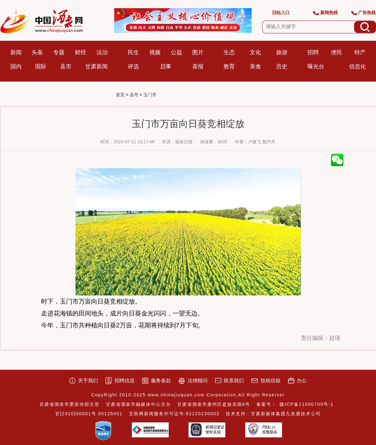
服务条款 (161, 380)
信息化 (357, 66)
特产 (360, 52)
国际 (40, 66)
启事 (165, 66)
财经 (80, 52)
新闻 (16, 52)
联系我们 (234, 380)
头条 (37, 52)
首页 (120, 94)
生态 (229, 52)
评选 (133, 66)
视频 (155, 52)
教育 (229, 66)
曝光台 (315, 66)
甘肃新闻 (96, 66)
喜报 (197, 66)
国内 (16, 66)
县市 (65, 66)
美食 (255, 66)
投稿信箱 (270, 380)
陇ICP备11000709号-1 (306, 404)
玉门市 (150, 94)
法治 (102, 52)
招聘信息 (125, 380)
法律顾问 (198, 380)
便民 (336, 52)
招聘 (313, 52)
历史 (281, 66)
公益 (176, 52)
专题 (58, 52)
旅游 (281, 52)
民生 (133, 52)
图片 (197, 52)
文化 (255, 52)
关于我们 (88, 380)
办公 (302, 380)
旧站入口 (281, 12)
